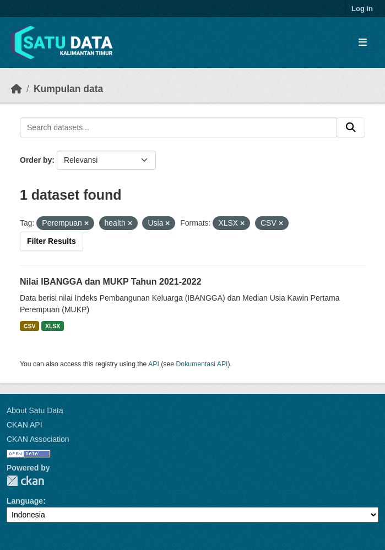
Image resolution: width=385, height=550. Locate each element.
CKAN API (24, 424)
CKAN (25, 481)
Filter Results (51, 241)
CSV (30, 326)
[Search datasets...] (178, 127)
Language (25, 500)
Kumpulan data (68, 88)
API (153, 364)
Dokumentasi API (202, 364)
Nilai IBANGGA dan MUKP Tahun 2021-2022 (111, 281)
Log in (362, 8)
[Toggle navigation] (362, 43)
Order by (36, 160)
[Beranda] (16, 88)
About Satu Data (35, 410)
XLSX (52, 326)
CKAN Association (38, 439)
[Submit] (351, 127)
